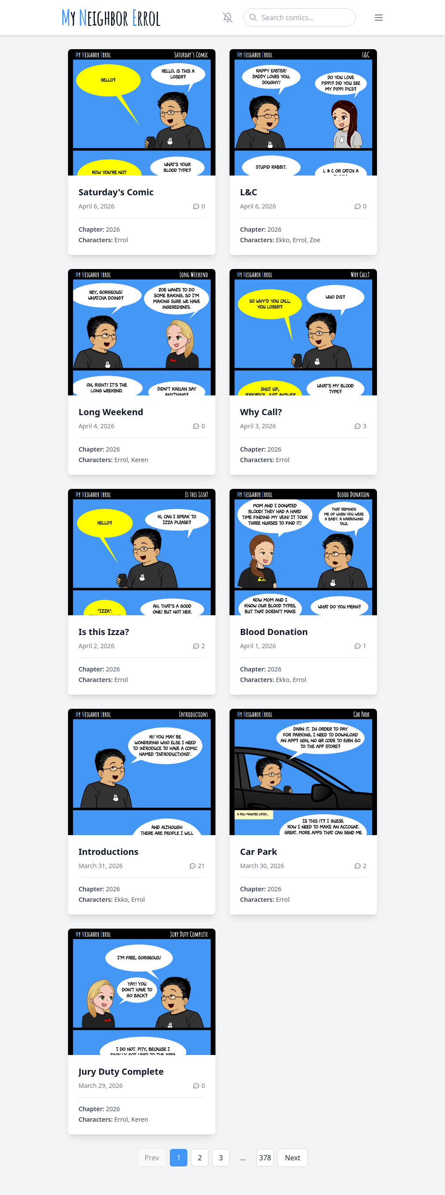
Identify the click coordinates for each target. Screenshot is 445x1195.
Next (292, 1158)
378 (265, 1158)
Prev (152, 1158)
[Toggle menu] (379, 17)
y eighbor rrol (111, 17)
